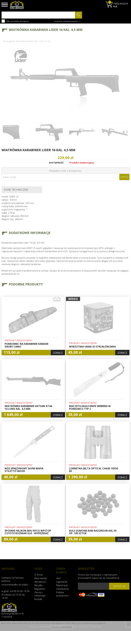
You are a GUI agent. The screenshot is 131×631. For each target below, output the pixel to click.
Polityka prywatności (62, 594)
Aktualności (40, 581)
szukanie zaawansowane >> (67, 21)
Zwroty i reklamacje (40, 594)
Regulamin (39, 588)
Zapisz (124, 177)
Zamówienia (62, 588)
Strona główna (9, 41)
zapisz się (119, 586)
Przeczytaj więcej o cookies (61, 627)
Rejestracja (62, 585)
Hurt (58, 578)
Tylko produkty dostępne (15, 21)
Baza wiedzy (40, 578)
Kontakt (38, 598)
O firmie (38, 574)
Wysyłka (38, 585)
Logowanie (61, 581)
